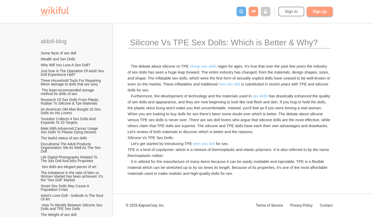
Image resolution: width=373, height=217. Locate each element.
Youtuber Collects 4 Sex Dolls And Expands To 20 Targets (69, 121)
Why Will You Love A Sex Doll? (65, 65)
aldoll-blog (54, 41)
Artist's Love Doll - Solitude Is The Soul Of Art (72, 197)
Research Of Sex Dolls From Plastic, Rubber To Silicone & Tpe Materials (71, 101)
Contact (326, 205)
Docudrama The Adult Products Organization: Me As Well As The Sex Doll (71, 147)
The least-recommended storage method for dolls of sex (68, 92)
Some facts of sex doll (58, 53)
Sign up (320, 11)
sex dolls (260, 96)
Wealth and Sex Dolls (58, 59)
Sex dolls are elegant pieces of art (68, 167)
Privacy (301, 205)
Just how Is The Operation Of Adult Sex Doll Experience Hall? (73, 73)
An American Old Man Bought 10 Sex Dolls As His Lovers (71, 111)
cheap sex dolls (203, 66)
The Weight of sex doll (59, 215)
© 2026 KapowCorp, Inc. (145, 205)
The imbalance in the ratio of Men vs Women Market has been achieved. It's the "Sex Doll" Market (72, 176)
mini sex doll (229, 84)
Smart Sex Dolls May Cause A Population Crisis (65, 188)
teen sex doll (204, 143)
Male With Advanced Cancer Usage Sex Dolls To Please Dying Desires (70, 130)
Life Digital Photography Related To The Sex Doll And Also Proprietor (69, 159)
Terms (269, 205)
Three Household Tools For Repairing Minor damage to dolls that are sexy (71, 82)
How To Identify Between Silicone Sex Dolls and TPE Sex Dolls (72, 207)
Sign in (291, 11)
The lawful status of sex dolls (64, 138)
